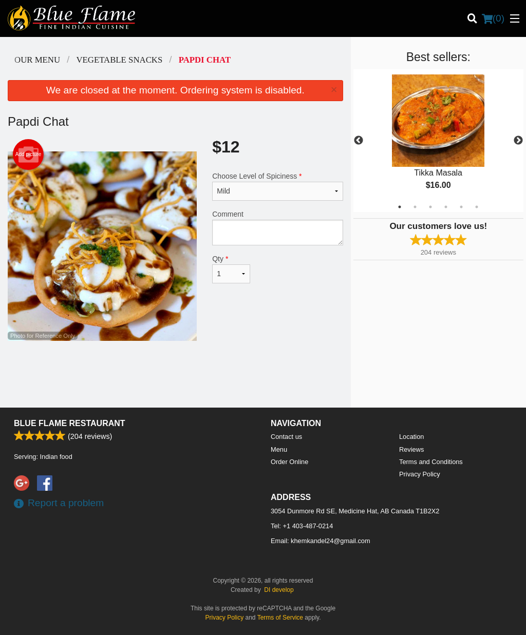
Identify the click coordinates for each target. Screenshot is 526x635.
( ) (493, 18)
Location (411, 436)
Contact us (286, 436)
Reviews (411, 449)
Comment (277, 227)
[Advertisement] (175, 374)
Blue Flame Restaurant (69, 423)
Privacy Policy (419, 474)
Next (518, 141)
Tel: (302, 526)
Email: (320, 541)
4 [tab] (446, 207)
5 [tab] (461, 207)
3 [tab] (430, 207)
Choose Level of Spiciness (277, 186)
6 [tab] (477, 207)
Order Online (289, 462)
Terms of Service (280, 617)
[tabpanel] (438, 140)
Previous (358, 141)
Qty (231, 269)
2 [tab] (415, 207)
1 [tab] (399, 207)
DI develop (278, 589)
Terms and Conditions (431, 462)
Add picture (28, 154)
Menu (279, 449)
